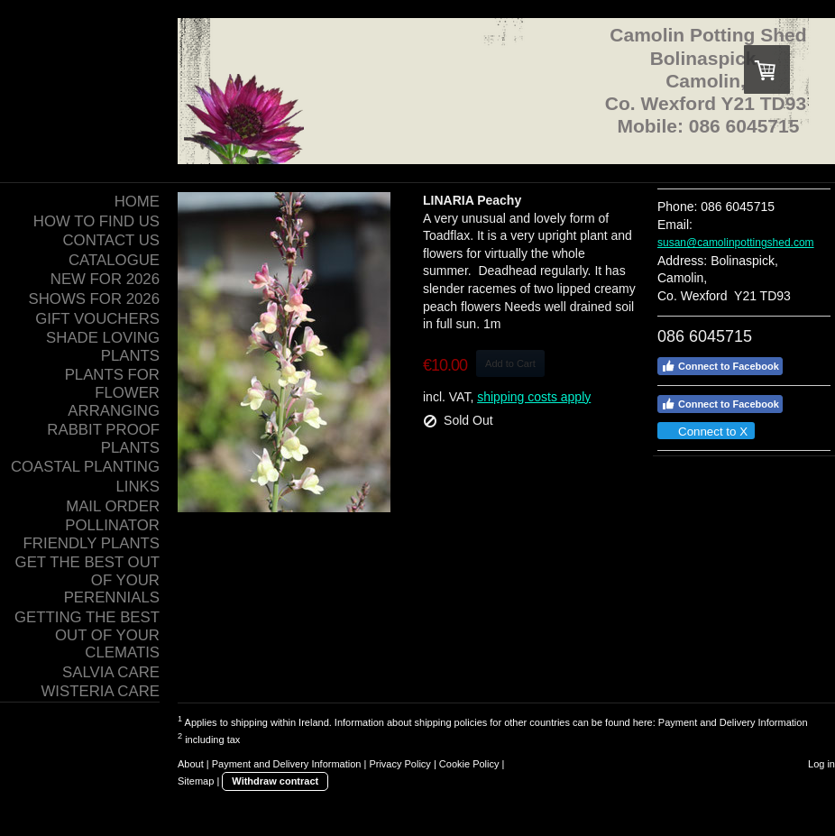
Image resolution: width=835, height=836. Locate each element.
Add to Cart (510, 363)
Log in (821, 763)
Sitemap (196, 781)
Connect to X (705, 431)
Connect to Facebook (720, 366)
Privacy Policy (399, 763)
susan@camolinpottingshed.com (735, 242)
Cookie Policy (469, 763)
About (191, 763)
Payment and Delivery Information (733, 722)
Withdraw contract (275, 781)
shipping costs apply (534, 397)
